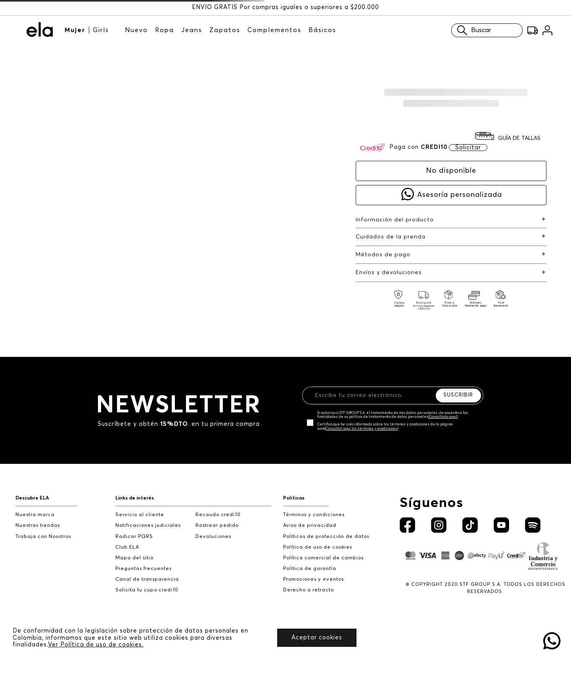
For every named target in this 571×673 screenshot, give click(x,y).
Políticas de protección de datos (326, 536)
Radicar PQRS (134, 536)
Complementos (274, 30)
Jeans (191, 30)
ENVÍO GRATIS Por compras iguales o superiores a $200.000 (285, 7)
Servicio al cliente (139, 514)
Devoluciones (213, 536)
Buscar (472, 30)
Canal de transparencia (147, 579)
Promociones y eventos (313, 579)
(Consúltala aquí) (443, 417)
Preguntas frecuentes (143, 568)
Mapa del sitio (134, 558)
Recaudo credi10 (218, 514)
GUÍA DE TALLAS (519, 138)
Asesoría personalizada (459, 194)
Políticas (294, 498)
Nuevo (136, 30)
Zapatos (224, 30)
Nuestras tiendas (37, 525)
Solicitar (468, 148)
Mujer (75, 30)
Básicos (322, 30)
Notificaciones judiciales (148, 525)
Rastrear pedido (217, 525)
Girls (101, 30)
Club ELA (127, 547)
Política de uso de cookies (317, 547)
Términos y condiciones (314, 514)
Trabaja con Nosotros (43, 536)
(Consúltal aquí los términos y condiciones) (361, 429)
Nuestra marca (35, 514)
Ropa (164, 30)
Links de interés (134, 498)
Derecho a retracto (308, 590)
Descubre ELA (32, 498)
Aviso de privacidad (309, 525)
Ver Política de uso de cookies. (96, 645)
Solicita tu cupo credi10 (146, 590)
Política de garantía (309, 568)
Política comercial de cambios (323, 558)
